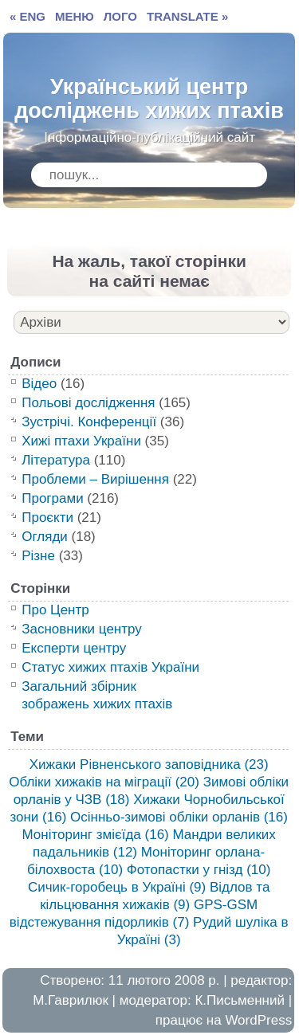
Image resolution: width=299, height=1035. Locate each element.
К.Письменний (240, 1000)
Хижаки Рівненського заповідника (149, 764)
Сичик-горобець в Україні (117, 887)
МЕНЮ (74, 16)
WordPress (258, 1020)
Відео (39, 383)
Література (56, 460)
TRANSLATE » (187, 16)
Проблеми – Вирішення (95, 479)
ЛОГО (120, 16)
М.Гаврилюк (70, 1000)
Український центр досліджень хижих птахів (149, 95)
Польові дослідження (88, 402)
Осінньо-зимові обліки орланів (179, 817)
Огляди (45, 536)
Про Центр (55, 609)
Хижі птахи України (81, 441)
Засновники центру (82, 629)
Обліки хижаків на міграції (104, 782)
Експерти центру (74, 648)
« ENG (27, 16)
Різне (38, 555)
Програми (52, 498)
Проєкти (47, 517)
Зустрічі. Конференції (89, 421)
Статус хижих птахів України (110, 667)
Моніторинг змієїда (95, 834)
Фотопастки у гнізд (199, 869)
